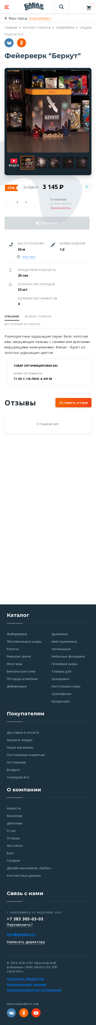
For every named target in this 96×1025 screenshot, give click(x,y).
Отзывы (13, 838)
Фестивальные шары (24, 641)
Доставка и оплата (23, 732)
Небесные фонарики (68, 656)
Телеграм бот (18, 777)
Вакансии (14, 816)
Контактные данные (24, 875)
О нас (11, 831)
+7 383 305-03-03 (25, 919)
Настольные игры (65, 686)
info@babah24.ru (21, 934)
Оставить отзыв (73, 402)
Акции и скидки (19, 740)
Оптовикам (16, 762)
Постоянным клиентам (26, 755)
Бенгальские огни (21, 671)
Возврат (14, 770)
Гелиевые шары (64, 664)
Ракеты (13, 649)
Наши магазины (20, 747)
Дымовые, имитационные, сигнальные (64, 641)
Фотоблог (15, 845)
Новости (14, 808)
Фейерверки (17, 634)
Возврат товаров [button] (38, 316)
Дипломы (14, 823)
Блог (10, 853)
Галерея (13, 860)
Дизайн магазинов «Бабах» (29, 868)
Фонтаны (14, 664)
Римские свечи (19, 656)
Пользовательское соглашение (34, 990)
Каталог (18, 615)
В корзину (47, 223)
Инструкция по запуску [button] (23, 324)
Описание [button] (12, 316)
